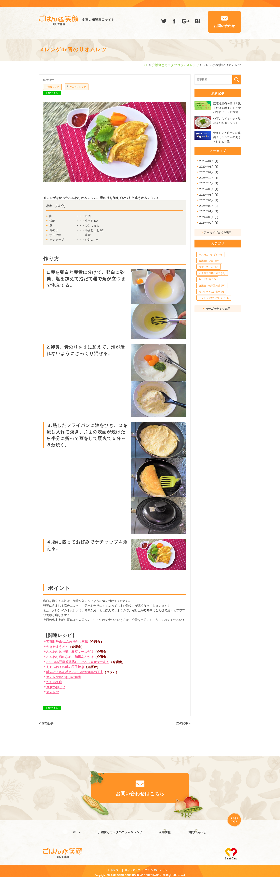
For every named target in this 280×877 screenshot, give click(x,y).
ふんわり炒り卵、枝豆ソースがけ (70, 651)
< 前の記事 (46, 723)
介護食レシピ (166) (209, 260)
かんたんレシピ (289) (210, 254)
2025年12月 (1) (208, 177)
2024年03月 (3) (208, 217)
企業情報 (163, 830)
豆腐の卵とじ (55, 687)
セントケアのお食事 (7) (211, 291)
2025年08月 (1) (208, 194)
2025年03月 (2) (208, 200)
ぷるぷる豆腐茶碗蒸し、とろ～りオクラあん (77, 662)
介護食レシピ (52, 86)
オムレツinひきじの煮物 (63, 677)
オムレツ (52, 692)
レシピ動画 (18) (207, 279)
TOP (145, 65)
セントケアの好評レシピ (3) (214, 298)
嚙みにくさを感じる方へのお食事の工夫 (74, 672)
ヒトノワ (113, 866)
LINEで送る (52, 93)
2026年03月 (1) (208, 166)
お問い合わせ (197, 830)
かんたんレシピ (78, 86)
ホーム (75, 830)
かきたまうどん (57, 646)
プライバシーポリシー (157, 866)
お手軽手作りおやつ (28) (212, 273)
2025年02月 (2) (208, 205)
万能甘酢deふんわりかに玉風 (67, 641)
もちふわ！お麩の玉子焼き (65, 667)
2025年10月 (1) (208, 183)
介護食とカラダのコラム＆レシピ (175, 65)
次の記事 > (183, 723)
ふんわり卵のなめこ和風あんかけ (70, 657)
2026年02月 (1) (208, 172)
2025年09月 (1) (208, 189)
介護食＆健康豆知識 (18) (212, 285)
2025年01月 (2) (208, 211)
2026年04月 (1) (208, 161)
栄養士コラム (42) (208, 267)
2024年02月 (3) (208, 222)
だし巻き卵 (54, 682)
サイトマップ (132, 866)
